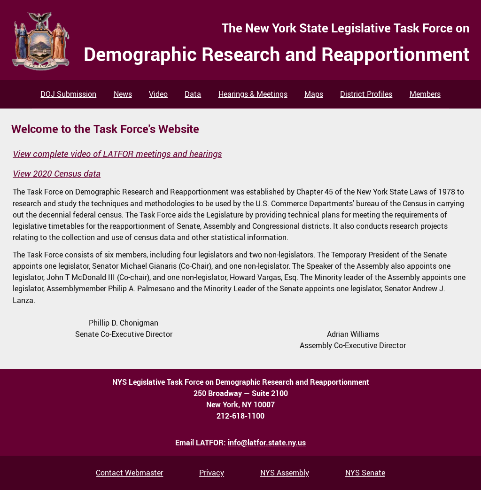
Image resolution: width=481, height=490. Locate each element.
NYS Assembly (284, 473)
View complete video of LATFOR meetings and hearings (117, 154)
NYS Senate (365, 473)
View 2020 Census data (57, 173)
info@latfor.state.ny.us (267, 442)
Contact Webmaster (129, 473)
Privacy (211, 473)
